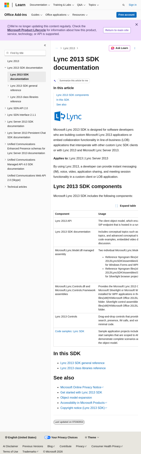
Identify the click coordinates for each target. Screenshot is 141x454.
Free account (126, 14)
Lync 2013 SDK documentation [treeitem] (19, 77)
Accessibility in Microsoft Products (82, 402)
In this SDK (62, 99)
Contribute (66, 446)
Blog (50, 446)
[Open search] (123, 5)
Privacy (80, 446)
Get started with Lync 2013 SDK (81, 392)
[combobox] (25, 53)
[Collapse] (45, 45)
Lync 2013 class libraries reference (83, 368)
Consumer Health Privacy (106, 446)
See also (61, 104)
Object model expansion (76, 397)
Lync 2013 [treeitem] (13, 61)
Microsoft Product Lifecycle (26, 30)
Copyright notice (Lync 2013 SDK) (82, 407)
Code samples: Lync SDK (69, 331)
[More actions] (135, 48)
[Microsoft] (6, 5)
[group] (95, 278)
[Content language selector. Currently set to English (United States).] (20, 438)
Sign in (133, 4)
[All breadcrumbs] (56, 48)
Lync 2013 (69, 48)
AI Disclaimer (10, 446)
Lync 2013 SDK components (72, 94)
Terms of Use (10, 451)
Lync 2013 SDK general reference (82, 363)
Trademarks (29, 451)
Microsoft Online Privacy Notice (80, 387)
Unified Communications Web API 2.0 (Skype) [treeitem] (26, 178)
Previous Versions (32, 446)
